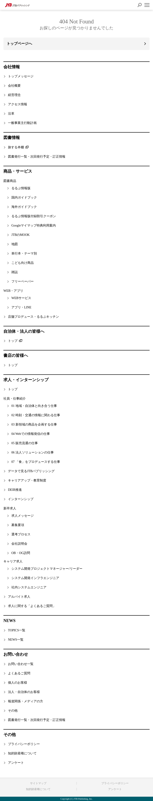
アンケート (115, 789)
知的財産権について (38, 789)
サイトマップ (38, 783)
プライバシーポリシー (115, 783)
